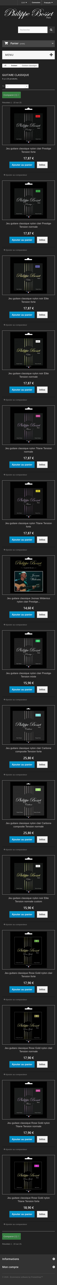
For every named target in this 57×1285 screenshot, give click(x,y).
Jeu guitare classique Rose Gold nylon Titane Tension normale (28, 1125)
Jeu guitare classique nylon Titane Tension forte (28, 525)
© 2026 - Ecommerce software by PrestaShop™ (22, 1277)
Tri (3, 86)
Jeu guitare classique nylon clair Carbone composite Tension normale (28, 825)
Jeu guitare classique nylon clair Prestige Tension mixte (28, 675)
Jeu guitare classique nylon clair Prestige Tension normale (28, 225)
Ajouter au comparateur (16, 175)
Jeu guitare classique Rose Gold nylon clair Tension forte (28, 975)
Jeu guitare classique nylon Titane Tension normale (28, 450)
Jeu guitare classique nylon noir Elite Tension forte (28, 300)
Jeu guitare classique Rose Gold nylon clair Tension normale (28, 1050)
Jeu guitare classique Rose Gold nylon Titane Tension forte (28, 1200)
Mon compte (10, 1267)
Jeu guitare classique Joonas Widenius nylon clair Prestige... (28, 600)
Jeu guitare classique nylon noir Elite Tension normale (28, 375)
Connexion (36, 2)
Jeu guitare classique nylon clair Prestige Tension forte (28, 150)
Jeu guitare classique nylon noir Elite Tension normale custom (28, 900)
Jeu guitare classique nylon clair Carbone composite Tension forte (28, 750)
